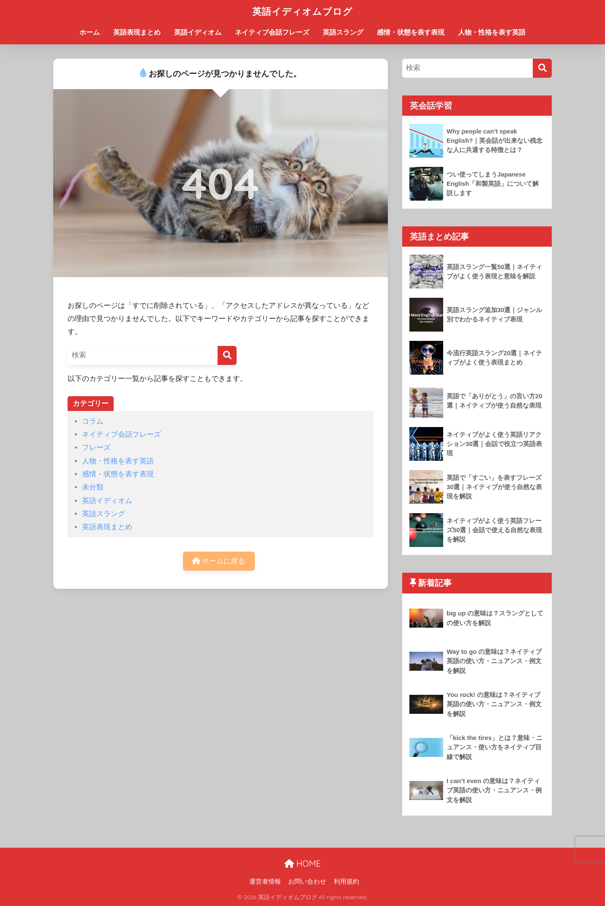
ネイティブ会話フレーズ (272, 32)
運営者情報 (265, 881)
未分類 (93, 487)
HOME (302, 863)
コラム (93, 421)
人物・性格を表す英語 (492, 32)
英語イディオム (197, 32)
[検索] (227, 355)
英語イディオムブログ (302, 11)
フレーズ (96, 447)
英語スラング (343, 32)
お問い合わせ (307, 881)
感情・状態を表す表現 (410, 32)
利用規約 (346, 881)
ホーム (89, 32)
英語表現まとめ (137, 32)
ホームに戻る (218, 561)
